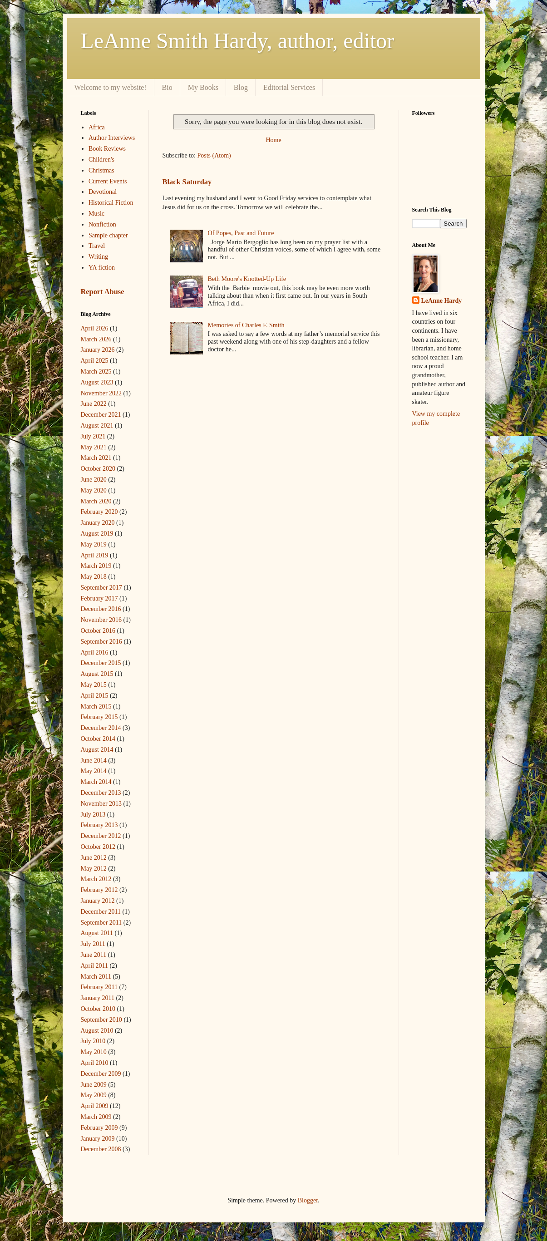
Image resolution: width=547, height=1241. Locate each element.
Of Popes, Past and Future (241, 233)
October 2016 (98, 630)
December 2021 (101, 414)
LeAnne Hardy (441, 300)
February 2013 (99, 825)
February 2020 (99, 511)
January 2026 (98, 349)
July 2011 (93, 944)
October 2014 (98, 738)
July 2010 (93, 1041)
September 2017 (101, 587)
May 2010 (94, 1052)
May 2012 (94, 868)
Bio (167, 87)
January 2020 (98, 522)
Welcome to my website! (110, 87)
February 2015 (99, 717)
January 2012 (98, 900)
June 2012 (94, 857)
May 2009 (94, 1095)
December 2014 (101, 727)
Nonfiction (102, 224)
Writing (98, 256)
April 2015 (94, 695)
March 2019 (96, 565)
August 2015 (97, 673)
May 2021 (94, 447)
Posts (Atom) (214, 155)
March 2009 (96, 1116)
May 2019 (94, 544)
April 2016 (94, 652)
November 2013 (101, 803)
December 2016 (101, 609)
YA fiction (102, 267)
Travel (97, 245)
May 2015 (94, 684)
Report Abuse (102, 291)
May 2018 (94, 576)
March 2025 (96, 371)
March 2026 (96, 339)
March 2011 (96, 976)
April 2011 (94, 965)
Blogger (308, 1200)
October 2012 (98, 846)
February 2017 (99, 598)
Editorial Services (289, 87)
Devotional (103, 191)
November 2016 (101, 619)
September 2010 (101, 1019)
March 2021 (96, 457)
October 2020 (98, 468)
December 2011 (101, 911)
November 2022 (101, 393)
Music (96, 213)
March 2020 (96, 501)
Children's (101, 159)
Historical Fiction (111, 202)
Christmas (101, 170)
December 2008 (101, 1149)
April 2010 (94, 1062)
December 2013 (101, 792)
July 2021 (93, 436)
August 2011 (97, 933)
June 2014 (94, 760)
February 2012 (99, 889)
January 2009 (98, 1138)
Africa (97, 127)
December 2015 (101, 663)
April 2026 (94, 328)
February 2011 (99, 987)
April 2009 (94, 1106)
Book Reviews (107, 148)
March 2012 (96, 879)
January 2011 (98, 998)
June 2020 (94, 479)
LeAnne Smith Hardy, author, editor (237, 41)
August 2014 (97, 749)
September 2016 (101, 641)
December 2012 (101, 835)
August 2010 (97, 1030)
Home (273, 140)
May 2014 (94, 771)
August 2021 (97, 425)
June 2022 (94, 403)
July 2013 (93, 814)
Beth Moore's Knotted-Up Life (247, 279)
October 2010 (98, 1008)
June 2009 (94, 1084)
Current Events (108, 181)
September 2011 (101, 922)
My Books (203, 87)
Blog (241, 87)
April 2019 (94, 555)
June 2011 (94, 954)
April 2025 (94, 360)
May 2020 (94, 490)
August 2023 (97, 382)
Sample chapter (108, 235)
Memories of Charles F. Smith (246, 325)
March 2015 (96, 706)
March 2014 (96, 781)
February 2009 (99, 1127)
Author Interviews (112, 137)
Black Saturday (187, 181)
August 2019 (97, 533)
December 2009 (101, 1073)
